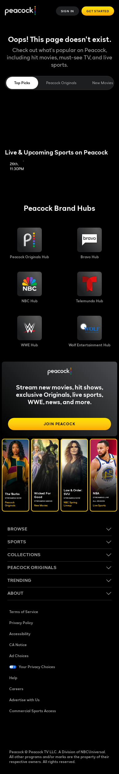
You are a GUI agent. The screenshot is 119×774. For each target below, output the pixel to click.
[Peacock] (20, 11)
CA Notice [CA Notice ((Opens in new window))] (18, 644)
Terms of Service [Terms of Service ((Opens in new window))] (23, 611)
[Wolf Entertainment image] (89, 332)
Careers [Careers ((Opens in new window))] (16, 689)
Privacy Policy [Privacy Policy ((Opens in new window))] (21, 622)
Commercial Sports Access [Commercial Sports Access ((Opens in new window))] (32, 711)
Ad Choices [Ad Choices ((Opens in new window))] (19, 655)
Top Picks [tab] (22, 82)
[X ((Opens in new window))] (78, 730)
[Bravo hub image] (89, 243)
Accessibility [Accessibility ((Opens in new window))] (19, 633)
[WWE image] (29, 332)
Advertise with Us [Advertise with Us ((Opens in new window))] (24, 700)
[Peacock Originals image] (29, 243)
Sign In (67, 11)
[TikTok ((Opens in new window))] (30, 730)
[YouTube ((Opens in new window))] (46, 730)
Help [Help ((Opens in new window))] (13, 677)
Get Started (97, 11)
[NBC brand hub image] (29, 287)
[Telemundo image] (89, 287)
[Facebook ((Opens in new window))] (14, 730)
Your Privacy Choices (37, 666)
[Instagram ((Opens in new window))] (62, 730)
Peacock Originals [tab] (61, 82)
